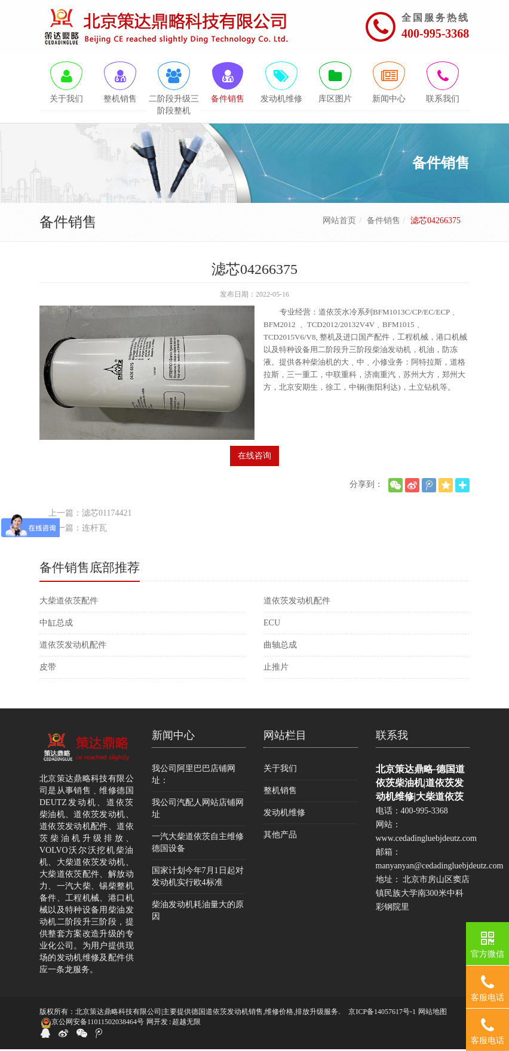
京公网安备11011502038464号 (92, 1024)
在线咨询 (254, 457)
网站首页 (339, 222)
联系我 (392, 737)
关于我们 (280, 770)
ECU (271, 624)
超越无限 (186, 1024)
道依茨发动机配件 (296, 602)
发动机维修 (284, 814)
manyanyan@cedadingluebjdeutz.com (440, 867)
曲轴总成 (280, 646)
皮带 (47, 668)
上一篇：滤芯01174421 (89, 514)
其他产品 (280, 836)
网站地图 (432, 1013)
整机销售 (280, 792)
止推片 (276, 668)
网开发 (157, 1024)
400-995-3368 (435, 33)
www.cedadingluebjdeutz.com (426, 840)
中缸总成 (56, 624)
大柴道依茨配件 (68, 602)
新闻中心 (173, 737)
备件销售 (383, 222)
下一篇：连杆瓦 (77, 529)
